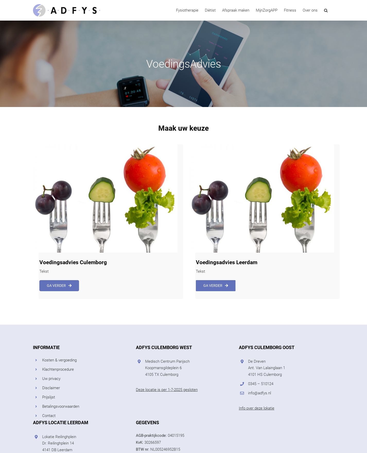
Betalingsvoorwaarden (60, 406)
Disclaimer (51, 388)
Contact (49, 415)
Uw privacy (51, 378)
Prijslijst (48, 397)
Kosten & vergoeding (59, 360)
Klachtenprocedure (58, 369)
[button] (326, 10)
